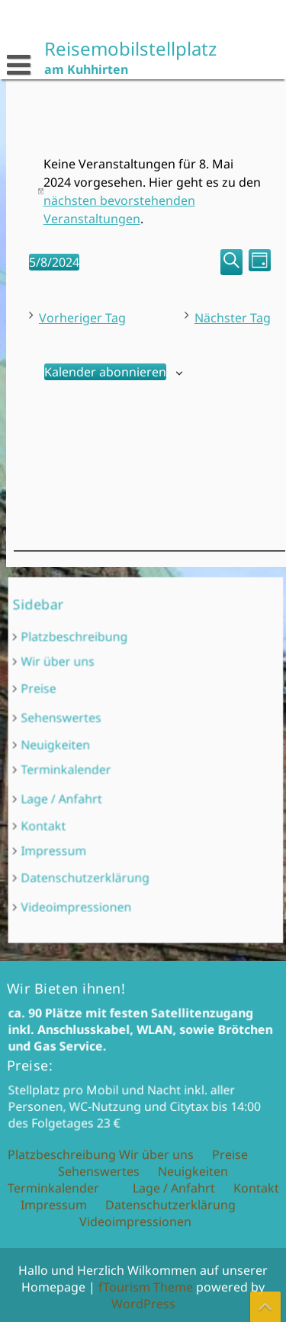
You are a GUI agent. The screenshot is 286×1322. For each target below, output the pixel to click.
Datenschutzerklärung (108, 832)
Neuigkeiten (89, 750)
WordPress (143, 1303)
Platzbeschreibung (101, 683)
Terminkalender (96, 765)
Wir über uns (91, 698)
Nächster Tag (232, 317)
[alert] (149, 191)
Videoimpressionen (102, 851)
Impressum (88, 816)
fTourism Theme (145, 1287)
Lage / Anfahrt (93, 784)
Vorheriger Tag (81, 317)
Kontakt (82, 800)
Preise (79, 715)
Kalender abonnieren (104, 371)
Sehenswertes (92, 733)
